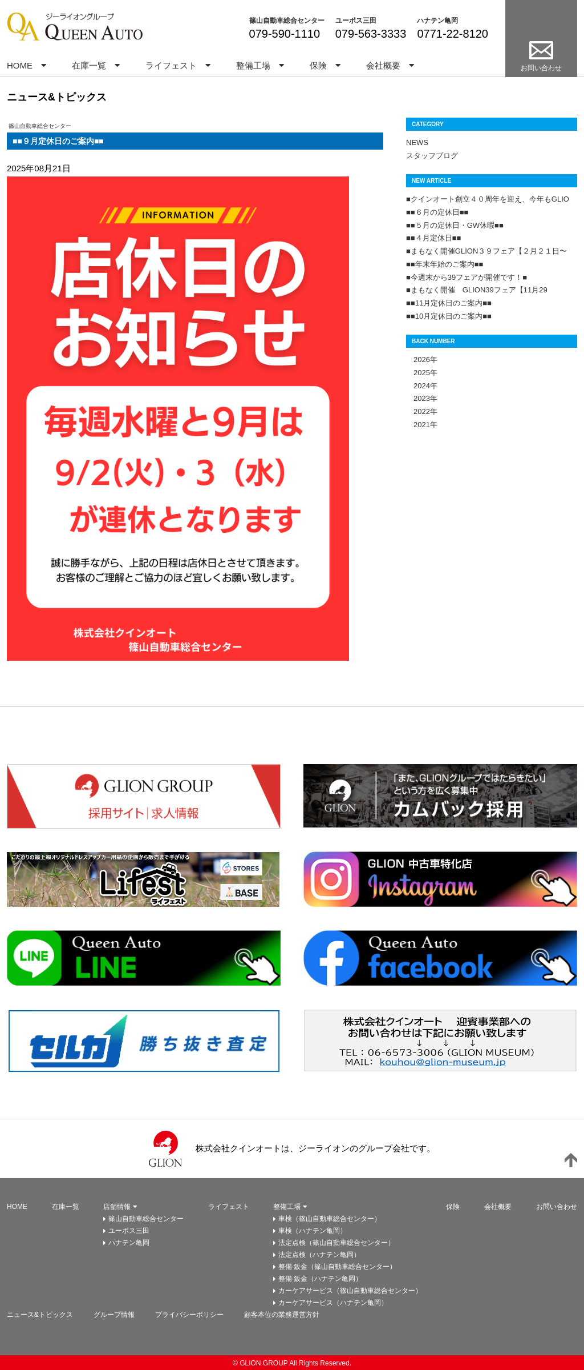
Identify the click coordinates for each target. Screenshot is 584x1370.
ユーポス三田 (355, 21)
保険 (318, 65)
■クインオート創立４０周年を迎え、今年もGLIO (487, 199)
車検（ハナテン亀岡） (312, 1231)
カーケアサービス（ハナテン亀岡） (333, 1303)
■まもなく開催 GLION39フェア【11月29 (477, 290)
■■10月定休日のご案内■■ (449, 316)
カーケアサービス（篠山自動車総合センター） (350, 1291)
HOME (20, 65)
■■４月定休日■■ (433, 238)
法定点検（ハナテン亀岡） (319, 1255)
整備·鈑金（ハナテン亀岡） (320, 1279)
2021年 (421, 424)
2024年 (421, 385)
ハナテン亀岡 (437, 21)
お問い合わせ (556, 1207)
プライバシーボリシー (189, 1315)
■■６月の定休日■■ (437, 212)
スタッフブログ (432, 155)
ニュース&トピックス (40, 1315)
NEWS (417, 142)
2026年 (421, 359)
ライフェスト (171, 65)
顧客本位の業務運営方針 (281, 1315)
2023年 (421, 398)
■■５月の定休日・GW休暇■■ (455, 225)
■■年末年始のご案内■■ (444, 264)
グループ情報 (114, 1315)
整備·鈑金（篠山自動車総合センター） (337, 1267)
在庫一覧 (89, 65)
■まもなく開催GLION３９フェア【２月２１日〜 (486, 251)
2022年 (421, 411)
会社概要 (383, 65)
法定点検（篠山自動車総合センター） (336, 1243)
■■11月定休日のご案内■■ (449, 303)
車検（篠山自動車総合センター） (329, 1219)
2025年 (421, 372)
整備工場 (253, 65)
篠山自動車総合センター (287, 21)
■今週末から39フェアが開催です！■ (466, 277)
